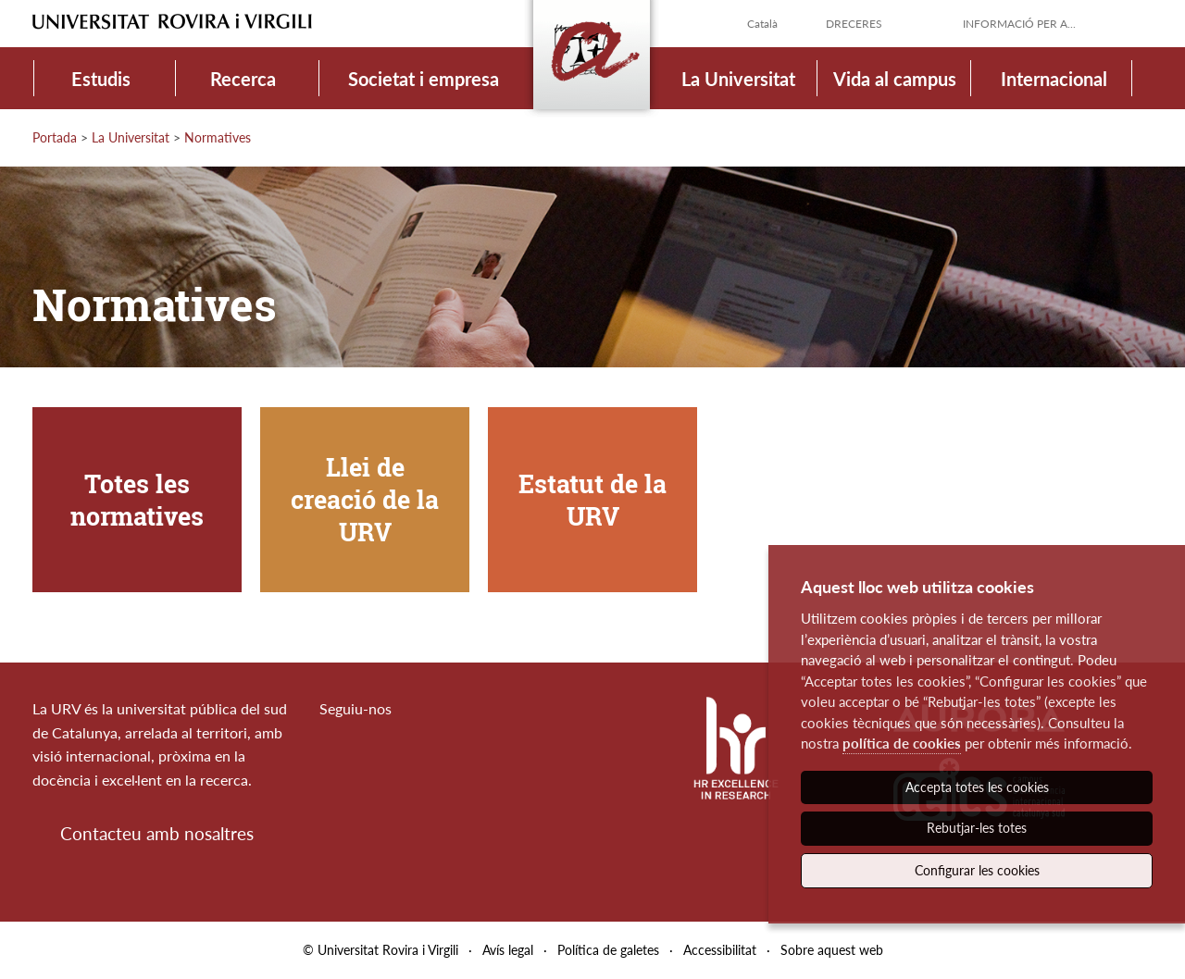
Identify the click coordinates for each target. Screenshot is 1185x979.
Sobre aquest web (831, 950)
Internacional (1054, 79)
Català (762, 24)
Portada (54, 137)
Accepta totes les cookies (977, 787)
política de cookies (901, 743)
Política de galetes (608, 950)
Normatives (217, 137)
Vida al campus (894, 79)
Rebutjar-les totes (977, 828)
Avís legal (507, 950)
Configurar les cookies (977, 870)
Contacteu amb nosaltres (157, 833)
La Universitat (738, 79)
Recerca (243, 79)
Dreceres (854, 24)
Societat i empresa (423, 79)
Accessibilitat (719, 950)
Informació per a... (1019, 24)
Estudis (101, 79)
